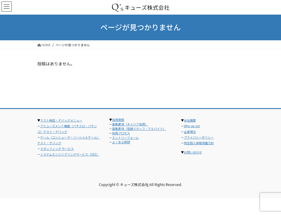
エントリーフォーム (125, 137)
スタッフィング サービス (57, 148)
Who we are (192, 126)
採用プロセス (121, 133)
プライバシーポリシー (199, 137)
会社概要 (190, 120)
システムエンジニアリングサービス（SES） (70, 154)
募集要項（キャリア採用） (130, 124)
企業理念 (190, 131)
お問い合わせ (193, 152)
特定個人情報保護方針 (199, 143)
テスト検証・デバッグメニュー (61, 120)
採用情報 (118, 119)
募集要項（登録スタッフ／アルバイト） (139, 128)
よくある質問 (121, 142)
